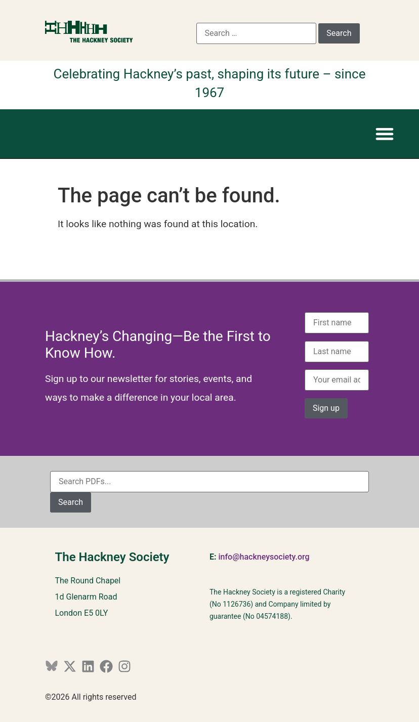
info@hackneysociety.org (263, 557)
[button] (384, 133)
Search (70, 502)
